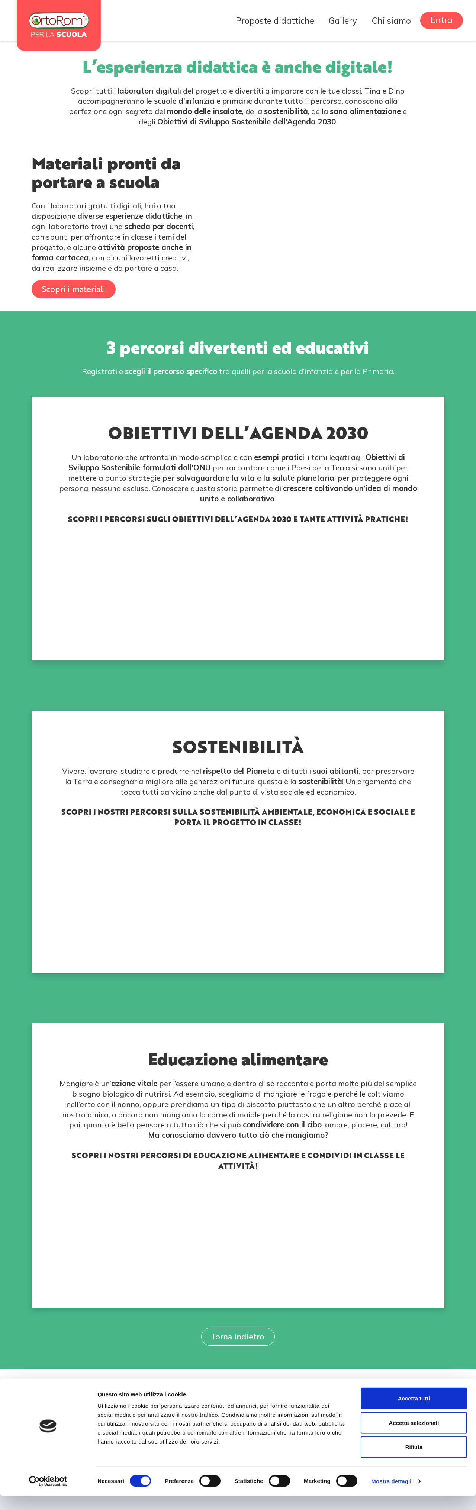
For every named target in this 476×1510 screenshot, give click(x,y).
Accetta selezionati (414, 1437)
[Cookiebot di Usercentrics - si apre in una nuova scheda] (48, 1495)
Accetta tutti (414, 1412)
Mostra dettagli (391, 1495)
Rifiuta (414, 1461)
